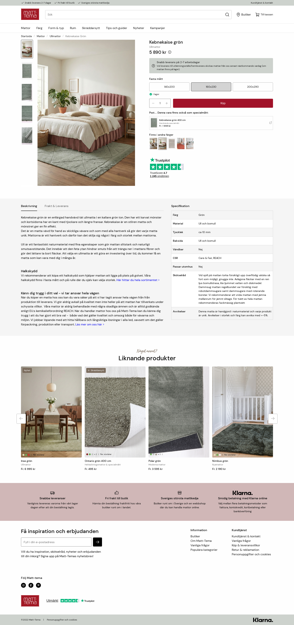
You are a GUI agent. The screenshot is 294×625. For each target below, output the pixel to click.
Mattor (25, 28)
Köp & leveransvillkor (246, 545)
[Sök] (227, 14)
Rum (73, 28)
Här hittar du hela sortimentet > (138, 280)
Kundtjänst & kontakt (262, 2)
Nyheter (138, 28)
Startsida (26, 36)
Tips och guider (116, 28)
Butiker (195, 536)
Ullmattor (55, 36)
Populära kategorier (204, 550)
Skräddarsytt (91, 28)
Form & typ (56, 28)
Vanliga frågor (200, 545)
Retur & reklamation (245, 550)
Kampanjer (157, 28)
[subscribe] (97, 542)
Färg (39, 28)
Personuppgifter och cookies (251, 554)
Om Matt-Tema (201, 541)
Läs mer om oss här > (89, 324)
